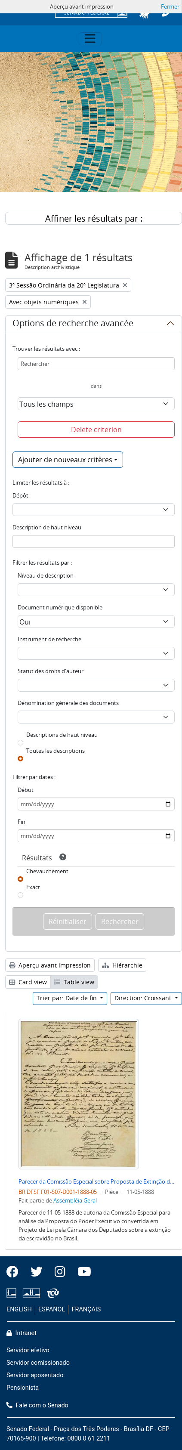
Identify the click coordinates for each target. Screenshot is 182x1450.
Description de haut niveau (46, 527)
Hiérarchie (122, 965)
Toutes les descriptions (55, 750)
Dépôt (20, 495)
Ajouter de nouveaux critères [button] (65, 459)
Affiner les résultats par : (93, 218)
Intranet (21, 1333)
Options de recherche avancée (72, 324)
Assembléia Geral (75, 1200)
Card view (28, 982)
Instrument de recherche (49, 639)
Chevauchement (47, 871)
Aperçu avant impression (50, 965)
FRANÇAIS (86, 1309)
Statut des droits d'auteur (50, 671)
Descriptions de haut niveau (62, 735)
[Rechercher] (96, 363)
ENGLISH (19, 1309)
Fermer (170, 6)
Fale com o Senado (37, 1405)
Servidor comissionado (38, 1363)
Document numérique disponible (60, 607)
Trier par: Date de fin (68, 998)
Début (26, 790)
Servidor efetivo (27, 1350)
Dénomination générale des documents (68, 703)
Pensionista (22, 1387)
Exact (33, 887)
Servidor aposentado (34, 1375)
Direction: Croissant (143, 998)
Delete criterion (96, 429)
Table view (74, 982)
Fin (21, 821)
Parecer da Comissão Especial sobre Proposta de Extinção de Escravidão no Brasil (97, 1181)
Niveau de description (46, 575)
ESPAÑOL (51, 1309)
